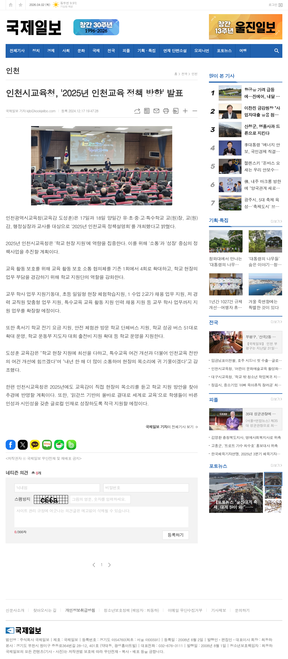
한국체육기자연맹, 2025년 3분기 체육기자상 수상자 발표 (246, 453)
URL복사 (137, 111)
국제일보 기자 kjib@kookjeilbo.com (31, 110)
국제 (96, 50)
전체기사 (17, 50)
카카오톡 (35, 445)
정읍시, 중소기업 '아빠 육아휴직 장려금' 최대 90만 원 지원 (246, 385)
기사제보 (218, 610)
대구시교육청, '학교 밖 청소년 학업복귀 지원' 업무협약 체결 (246, 376)
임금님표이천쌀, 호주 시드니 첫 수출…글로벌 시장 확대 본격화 (246, 360)
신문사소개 (15, 610)
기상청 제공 (66, 6)
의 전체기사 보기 (169, 426)
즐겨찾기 (20, 5)
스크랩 (175, 111)
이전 (94, 565)
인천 (194, 74)
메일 (156, 111)
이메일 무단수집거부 (185, 610)
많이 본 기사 (221, 76)
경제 (50, 50)
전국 (111, 50)
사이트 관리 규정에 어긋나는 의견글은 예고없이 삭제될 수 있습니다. (73, 511)
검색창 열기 (276, 51)
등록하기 (176, 535)
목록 (147, 111)
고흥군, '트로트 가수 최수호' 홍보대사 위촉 (244, 445)
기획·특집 (218, 220)
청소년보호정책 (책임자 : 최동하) (131, 610)
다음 (109, 565)
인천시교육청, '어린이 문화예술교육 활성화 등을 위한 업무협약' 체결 (246, 368)
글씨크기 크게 (185, 111)
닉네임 (21, 487)
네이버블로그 (47, 445)
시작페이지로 (11, 5)
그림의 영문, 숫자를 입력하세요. (99, 499)
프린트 (166, 111)
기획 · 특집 (147, 50)
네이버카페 (59, 445)
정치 (36, 50)
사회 (65, 50)
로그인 (273, 5)
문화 (81, 50)
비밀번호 (112, 487)
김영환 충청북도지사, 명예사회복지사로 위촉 (246, 437)
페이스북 (11, 445)
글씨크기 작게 (195, 111)
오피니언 (201, 50)
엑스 (23, 445)
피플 (126, 50)
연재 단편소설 (175, 50)
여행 (242, 50)
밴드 (71, 445)
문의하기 (242, 610)
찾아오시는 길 (44, 610)
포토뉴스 (224, 50)
